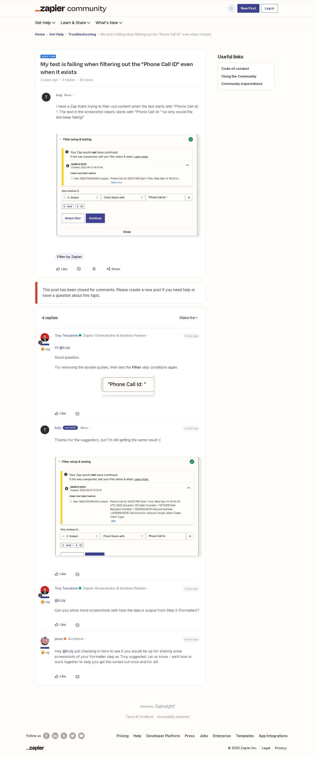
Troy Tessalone (66, 335)
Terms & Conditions (140, 717)
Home (40, 34)
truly (59, 95)
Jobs (204, 736)
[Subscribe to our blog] (64, 736)
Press (190, 736)
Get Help (45, 22)
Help (137, 736)
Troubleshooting (82, 34)
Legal (266, 748)
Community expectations (241, 84)
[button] (248, 8)
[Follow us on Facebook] (46, 736)
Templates (245, 736)
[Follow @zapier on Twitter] (72, 736)
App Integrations (273, 736)
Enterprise (222, 736)
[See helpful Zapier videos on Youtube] (81, 736)
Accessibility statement (173, 717)
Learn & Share (76, 22)
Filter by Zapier (69, 257)
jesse (59, 639)
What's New (109, 22)
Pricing (123, 736)
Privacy (281, 748)
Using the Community (238, 76)
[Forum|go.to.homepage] (71, 8)
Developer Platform (163, 736)
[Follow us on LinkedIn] (55, 736)
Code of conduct (235, 68)
